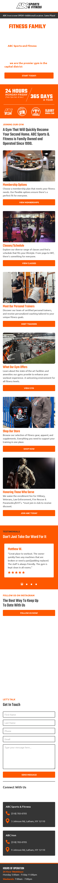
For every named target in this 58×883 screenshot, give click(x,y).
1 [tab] (22, 584)
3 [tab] (31, 584)
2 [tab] (26, 584)
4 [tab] (36, 584)
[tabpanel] (29, 560)
